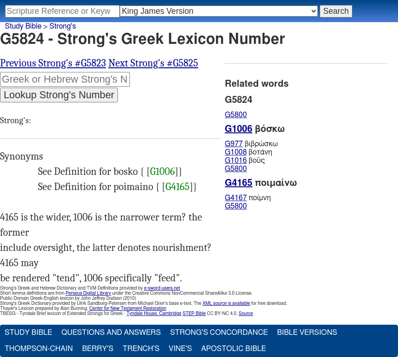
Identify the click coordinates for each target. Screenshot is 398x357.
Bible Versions (307, 332)
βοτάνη (248, 152)
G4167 (236, 198)
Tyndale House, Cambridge (154, 313)
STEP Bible (193, 313)
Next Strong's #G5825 (153, 63)
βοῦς (245, 160)
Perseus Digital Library (88, 293)
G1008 (236, 152)
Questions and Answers (111, 332)
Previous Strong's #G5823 (53, 63)
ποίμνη (248, 198)
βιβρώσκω (251, 144)
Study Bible (23, 26)
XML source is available (226, 303)
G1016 (236, 160)
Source (246, 313)
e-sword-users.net (162, 288)
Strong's (62, 26)
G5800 (236, 115)
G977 (234, 144)
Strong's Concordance (219, 332)
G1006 (162, 172)
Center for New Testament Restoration (127, 308)
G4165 (177, 187)
